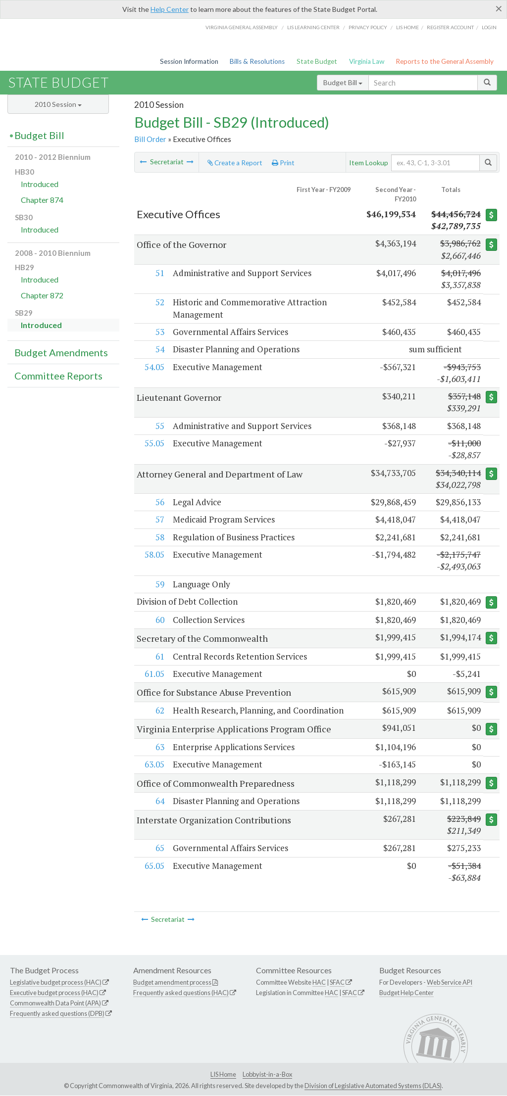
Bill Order (150, 139)
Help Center (170, 9)
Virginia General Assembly (241, 27)
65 (159, 848)
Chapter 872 (42, 295)
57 (159, 519)
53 (159, 331)
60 (159, 619)
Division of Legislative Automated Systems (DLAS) (373, 1086)
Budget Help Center (406, 993)
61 (159, 656)
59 (159, 584)
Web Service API (449, 983)
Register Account (450, 27)
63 (159, 747)
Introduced (39, 184)
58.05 (154, 554)
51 (159, 273)
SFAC (337, 983)
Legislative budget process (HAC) (55, 983)
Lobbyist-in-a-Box (267, 1074)
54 (159, 349)
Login (489, 27)
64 (159, 801)
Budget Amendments (61, 352)
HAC (319, 983)
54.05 (154, 367)
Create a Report (234, 163)
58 (159, 537)
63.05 (154, 764)
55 (159, 425)
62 (159, 710)
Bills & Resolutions (257, 61)
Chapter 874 (42, 199)
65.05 (154, 865)
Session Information (189, 61)
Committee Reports (58, 375)
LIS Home (223, 1074)
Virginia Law (366, 61)
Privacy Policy (368, 27)
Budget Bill (342, 82)
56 (159, 502)
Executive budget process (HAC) (54, 993)
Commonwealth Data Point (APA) (55, 1003)
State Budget (317, 61)
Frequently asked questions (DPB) (57, 1013)
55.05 (154, 443)
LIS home (407, 27)
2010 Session (58, 104)
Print (283, 163)
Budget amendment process (172, 983)
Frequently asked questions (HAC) (181, 993)
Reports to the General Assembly (445, 61)
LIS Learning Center (313, 27)
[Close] (499, 8)
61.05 (154, 673)
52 (159, 302)
